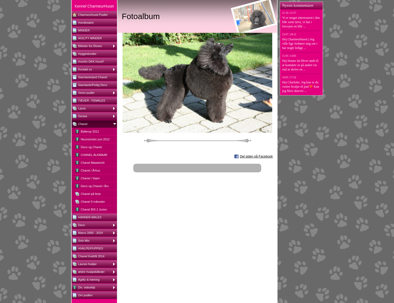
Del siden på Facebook (256, 156)
